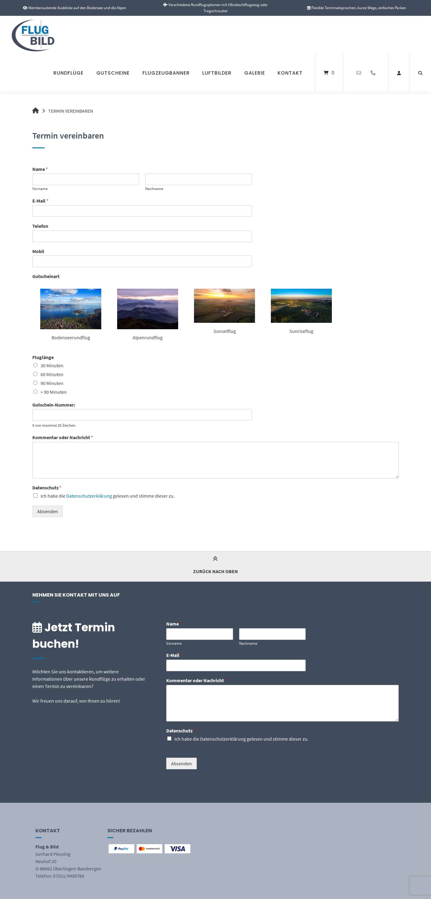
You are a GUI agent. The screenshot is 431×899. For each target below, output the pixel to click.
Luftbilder (217, 72)
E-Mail (40, 201)
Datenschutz (47, 488)
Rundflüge (68, 72)
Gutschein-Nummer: (53, 405)
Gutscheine (113, 72)
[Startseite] (37, 35)
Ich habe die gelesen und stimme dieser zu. (108, 496)
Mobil (38, 251)
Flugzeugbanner (166, 72)
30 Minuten (52, 365)
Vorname (40, 188)
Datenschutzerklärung (89, 496)
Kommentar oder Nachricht (62, 437)
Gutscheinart (45, 276)
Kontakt (290, 72)
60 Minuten (52, 374)
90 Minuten (52, 383)
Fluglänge (43, 357)
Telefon (40, 226)
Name (40, 169)
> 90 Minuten (54, 392)
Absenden (47, 511)
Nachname (154, 188)
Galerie (254, 72)
